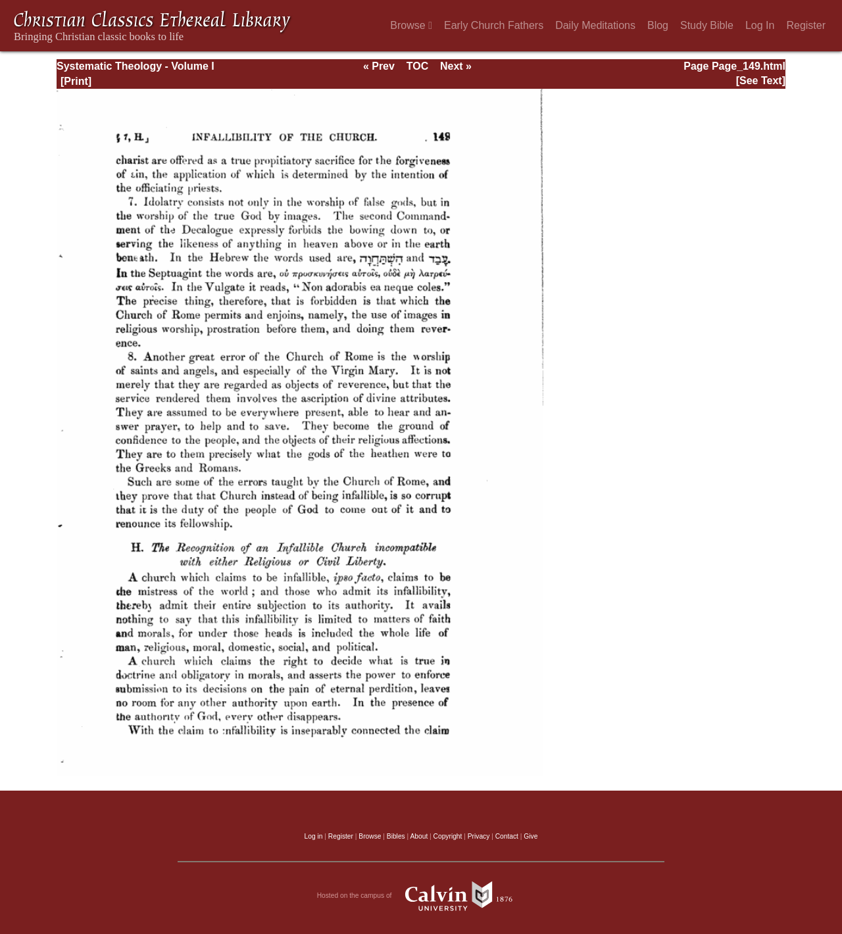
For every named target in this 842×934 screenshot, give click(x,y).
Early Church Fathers (493, 25)
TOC (417, 66)
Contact (506, 836)
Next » (456, 66)
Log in (314, 836)
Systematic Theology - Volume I (135, 66)
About (419, 836)
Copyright (447, 836)
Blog (657, 25)
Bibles (396, 836)
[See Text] (760, 80)
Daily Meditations (595, 25)
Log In (759, 25)
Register (806, 25)
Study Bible (706, 25)
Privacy (479, 836)
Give (530, 836)
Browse (411, 25)
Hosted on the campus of (421, 896)
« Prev (379, 66)
